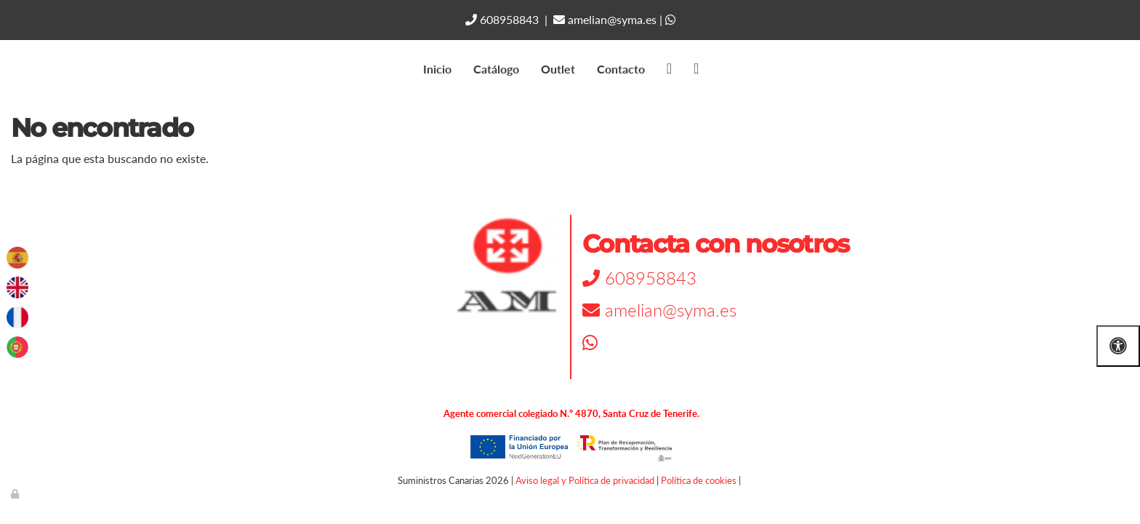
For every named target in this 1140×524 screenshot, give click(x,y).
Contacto (621, 69)
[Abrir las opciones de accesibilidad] (1118, 346)
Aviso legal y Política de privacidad (584, 480)
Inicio (437, 69)
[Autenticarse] (16, 493)
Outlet (558, 69)
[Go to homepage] (7, 69)
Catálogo (496, 69)
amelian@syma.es (605, 19)
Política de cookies (698, 480)
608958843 (502, 19)
